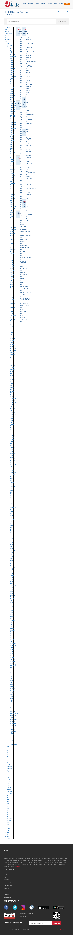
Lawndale (13, 292)
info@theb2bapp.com (26, 913)
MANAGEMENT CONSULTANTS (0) (25, 300)
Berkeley (12, 86)
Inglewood (13, 233)
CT (8, 748)
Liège (8, 764)
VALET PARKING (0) (28, 151)
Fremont (12, 183)
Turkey (7, 37)
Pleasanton (13, 434)
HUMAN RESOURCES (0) (24, 274)
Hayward (12, 222)
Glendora (12, 195)
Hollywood (13, 228)
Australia (7, 27)
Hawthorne (13, 220)
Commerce (13, 128)
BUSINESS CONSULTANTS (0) (25, 232)
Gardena (12, 191)
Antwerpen (10, 45)
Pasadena (13, 414)
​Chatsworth (13, 745)
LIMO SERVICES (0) (29, 146)
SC (8, 807)
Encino (12, 173)
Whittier (12, 721)
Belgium (7, 31)
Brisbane (12, 93)
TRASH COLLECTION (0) (30, 40)
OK (8, 801)
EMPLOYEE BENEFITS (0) (23, 241)
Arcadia (12, 68)
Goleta (12, 196)
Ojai (11, 385)
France (7, 35)
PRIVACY (6, 894)
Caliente (12, 107)
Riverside (13, 474)
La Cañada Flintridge (13, 243)
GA (8, 756)
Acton (12, 49)
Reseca (12, 469)
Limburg (9, 766)
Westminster (14, 719)
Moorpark (13, 354)
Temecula (13, 638)
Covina (12, 138)
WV (8, 824)
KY (7, 762)
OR (8, 803)
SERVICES (7, 880)
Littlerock (13, 294)
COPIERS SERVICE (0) (28, 57)
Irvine (11, 235)
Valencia (12, 669)
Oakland (12, 383)
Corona (12, 132)
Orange (12, 389)
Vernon (12, 690)
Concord (12, 130)
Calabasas (13, 105)
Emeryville (13, 171)
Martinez (12, 338)
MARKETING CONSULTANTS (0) (25, 306)
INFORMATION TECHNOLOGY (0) (24, 288)
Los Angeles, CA (12, 319)
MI (7, 774)
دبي (8, 826)
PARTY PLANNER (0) (29, 163)
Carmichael (13, 117)
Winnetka (13, 723)
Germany (7, 838)
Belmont (12, 80)
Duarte (12, 160)
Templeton (13, 644)
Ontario (12, 387)
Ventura (12, 688)
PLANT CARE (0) (28, 92)
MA (8, 770)
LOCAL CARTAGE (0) (29, 120)
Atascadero (13, 76)
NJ (8, 783)
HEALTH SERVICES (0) (23, 269)
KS (7, 760)
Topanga (12, 653)
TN (8, 809)
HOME (6, 874)
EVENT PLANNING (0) (29, 169)
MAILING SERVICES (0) (29, 67)
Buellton (12, 95)
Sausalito (13, 585)
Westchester (14, 714)
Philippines (8, 39)
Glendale (12, 193)
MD (8, 772)
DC (8, 750)
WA (8, 822)
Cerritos (12, 121)
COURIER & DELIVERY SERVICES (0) (29, 84)
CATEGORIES (8, 885)
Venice (12, 686)
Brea (11, 92)
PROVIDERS (7, 888)
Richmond (13, 472)
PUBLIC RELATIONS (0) (23, 311)
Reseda (12, 471)
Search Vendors (62, 21)
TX (7, 811)
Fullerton (12, 185)
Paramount (13, 412)
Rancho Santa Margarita (13, 457)
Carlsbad (12, 115)
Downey (12, 152)
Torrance (12, 655)
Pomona (12, 436)
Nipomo (12, 369)
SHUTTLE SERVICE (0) (29, 184)
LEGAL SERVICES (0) (23, 226)
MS (8, 776)
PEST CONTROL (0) (29, 73)
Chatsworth (13, 123)
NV (8, 795)
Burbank (12, 101)
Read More (18, 866)
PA (7, 805)
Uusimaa (9, 815)
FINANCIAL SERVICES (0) (23, 263)
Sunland (12, 630)
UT (8, 813)
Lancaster (13, 290)
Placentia (13, 428)
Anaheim (12, 62)
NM (8, 785)
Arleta (12, 70)
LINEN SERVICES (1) (29, 194)
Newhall (12, 364)
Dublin (12, 162)
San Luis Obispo (12, 523)
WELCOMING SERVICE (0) (30, 157)
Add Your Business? (62, 12)
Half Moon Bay (12, 212)
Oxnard (12, 395)
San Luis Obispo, (12, 529)
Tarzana (12, 634)
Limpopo (9, 768)
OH (8, 799)
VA (8, 817)
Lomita (12, 296)
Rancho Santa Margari (12, 451)
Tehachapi (13, 636)
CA (8, 47)
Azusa (12, 78)
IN (7, 758)
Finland (7, 29)
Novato (12, 381)
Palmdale (13, 402)
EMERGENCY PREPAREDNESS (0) (25, 247)
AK (8, 43)
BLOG (5, 891)
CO (8, 747)
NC (8, 778)
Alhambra (13, 57)
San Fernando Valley (13, 502)
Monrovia (13, 348)
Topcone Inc (60, 929)
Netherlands (8, 33)
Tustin (12, 663)
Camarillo (13, 109)
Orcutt (12, 391)
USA (6, 41)
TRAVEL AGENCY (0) (28, 140)
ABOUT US (8, 851)
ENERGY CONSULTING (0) (24, 253)
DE (8, 752)
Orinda (12, 393)
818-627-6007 (24, 916)
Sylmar (12, 632)
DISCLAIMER (8, 897)
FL (7, 754)
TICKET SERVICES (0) (29, 179)
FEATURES (7, 883)
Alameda (12, 55)
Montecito (13, 352)
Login (67, 3)
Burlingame (13, 103)
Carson (12, 119)
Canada (7, 832)
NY (8, 797)
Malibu (12, 327)
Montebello (13, 350)
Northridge (13, 379)
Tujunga (12, 661)
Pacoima (12, 401)
